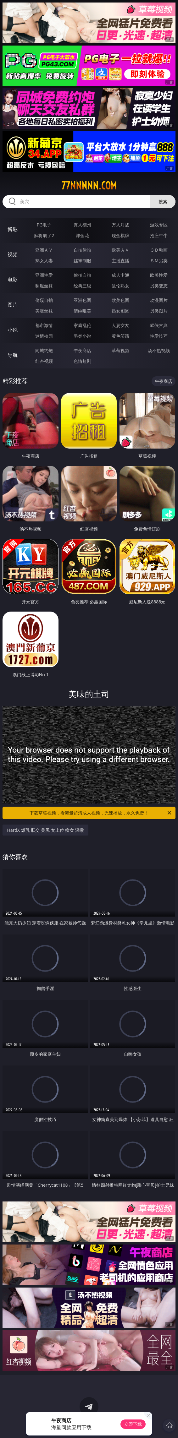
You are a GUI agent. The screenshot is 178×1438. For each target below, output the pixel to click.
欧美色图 (120, 300)
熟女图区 (120, 311)
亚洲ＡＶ (44, 250)
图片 (13, 304)
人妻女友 (120, 325)
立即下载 (133, 1424)
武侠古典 (159, 325)
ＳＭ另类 (159, 261)
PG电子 (44, 225)
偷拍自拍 (82, 275)
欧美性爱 (159, 275)
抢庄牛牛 (159, 235)
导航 (13, 354)
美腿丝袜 (44, 311)
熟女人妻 (44, 261)
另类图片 (159, 311)
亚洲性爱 (44, 275)
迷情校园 (44, 336)
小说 (13, 329)
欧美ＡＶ (120, 250)
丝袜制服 (82, 261)
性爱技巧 (159, 336)
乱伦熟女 (120, 286)
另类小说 (82, 336)
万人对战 (120, 225)
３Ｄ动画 (159, 250)
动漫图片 (159, 300)
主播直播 (120, 261)
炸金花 (82, 235)
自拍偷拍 (82, 250)
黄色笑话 (120, 336)
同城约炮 (44, 350)
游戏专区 (159, 225)
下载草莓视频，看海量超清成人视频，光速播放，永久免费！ (101, 813)
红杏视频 (44, 361)
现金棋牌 (120, 235)
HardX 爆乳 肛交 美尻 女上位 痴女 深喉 (45, 830)
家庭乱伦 (82, 325)
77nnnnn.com (89, 185)
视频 (13, 254)
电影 (13, 279)
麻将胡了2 (44, 235)
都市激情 (44, 325)
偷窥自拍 (44, 300)
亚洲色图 (82, 300)
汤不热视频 (159, 350)
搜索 (163, 201)
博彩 (13, 229)
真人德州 (82, 225)
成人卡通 (120, 275)
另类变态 (159, 286)
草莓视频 (120, 350)
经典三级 (82, 286)
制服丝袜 (44, 286)
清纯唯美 (82, 311)
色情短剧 (82, 361)
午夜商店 (82, 350)
